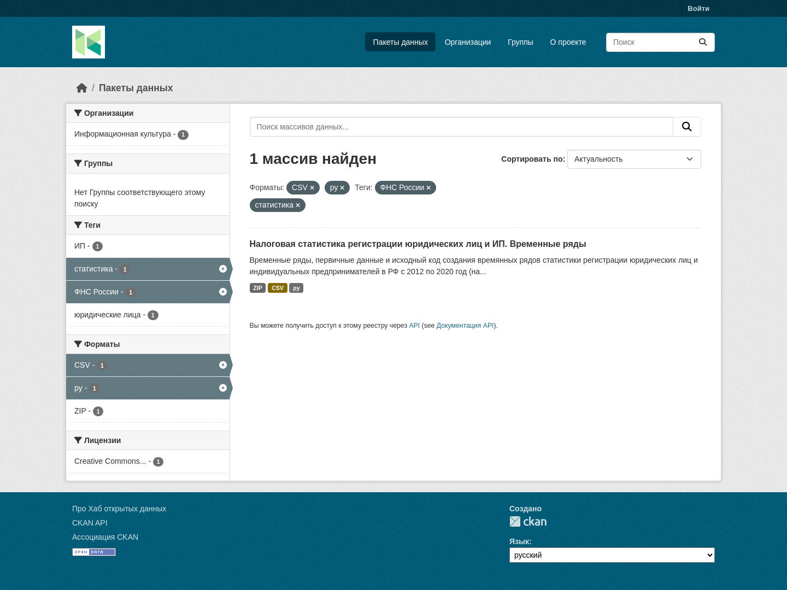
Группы (520, 42)
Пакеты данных (400, 42)
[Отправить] (703, 42)
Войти (698, 8)
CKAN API (90, 522)
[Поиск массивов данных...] (660, 42)
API (414, 325)
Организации (468, 42)
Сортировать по (531, 159)
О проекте (568, 42)
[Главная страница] (82, 87)
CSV (278, 288)
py (296, 288)
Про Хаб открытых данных (119, 508)
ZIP (257, 288)
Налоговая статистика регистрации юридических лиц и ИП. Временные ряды (418, 244)
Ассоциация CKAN (105, 537)
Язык (519, 541)
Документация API (465, 325)
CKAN (528, 521)
